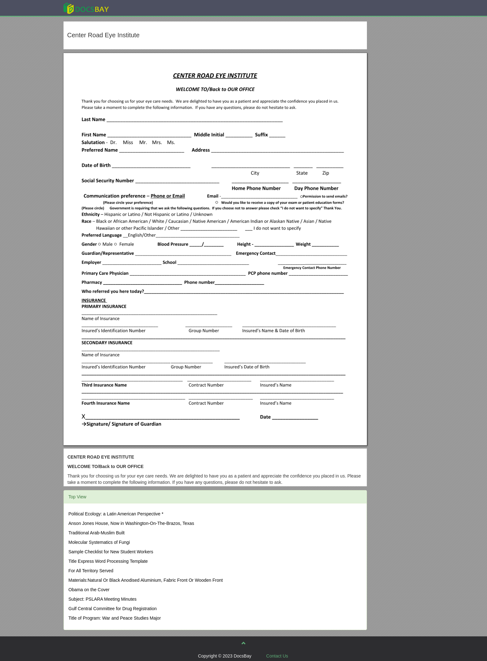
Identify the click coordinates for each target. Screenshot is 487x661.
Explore (133, 7)
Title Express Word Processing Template (108, 561)
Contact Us (277, 655)
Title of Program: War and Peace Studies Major (115, 618)
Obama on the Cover (89, 589)
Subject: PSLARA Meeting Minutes (103, 599)
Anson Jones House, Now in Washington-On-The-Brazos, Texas (131, 523)
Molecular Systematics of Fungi (99, 542)
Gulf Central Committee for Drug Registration (113, 608)
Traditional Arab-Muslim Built (97, 532)
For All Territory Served (91, 570)
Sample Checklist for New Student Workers (111, 551)
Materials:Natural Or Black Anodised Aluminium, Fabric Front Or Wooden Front (146, 580)
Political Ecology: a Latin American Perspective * (116, 513)
